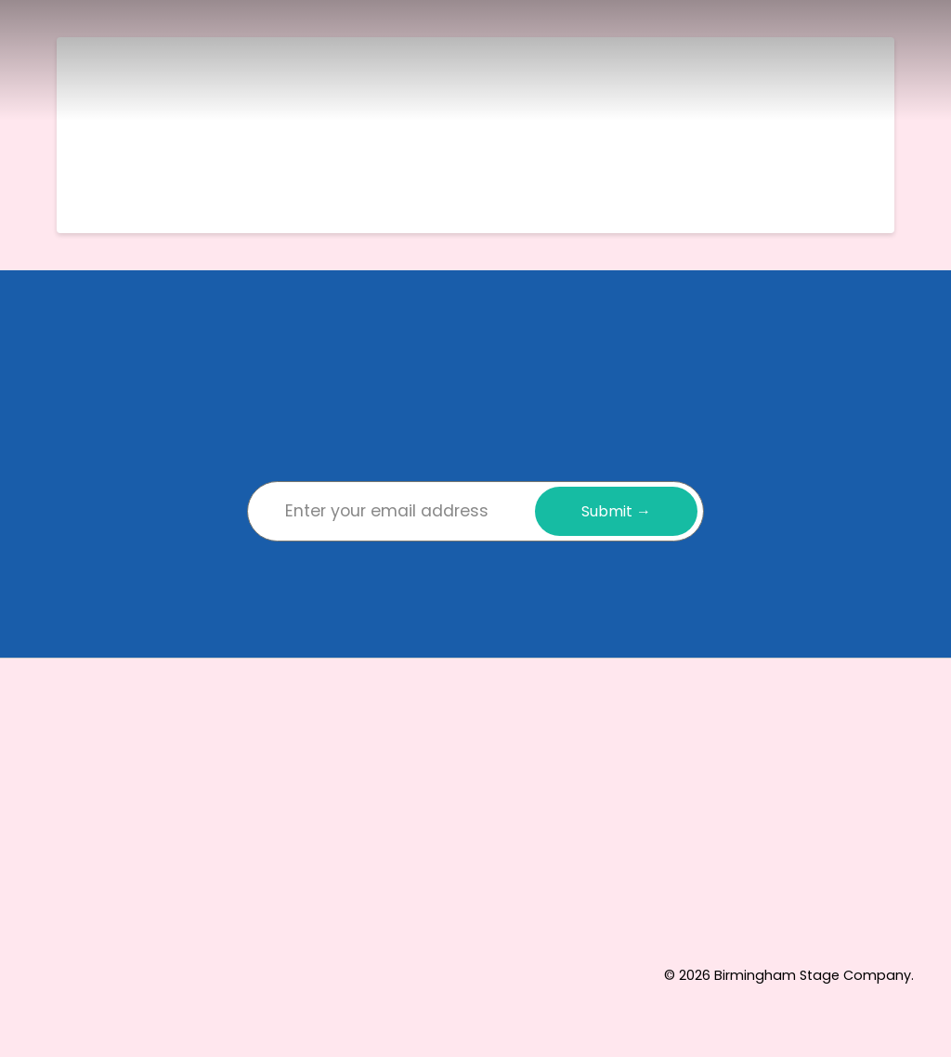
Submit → (616, 511)
